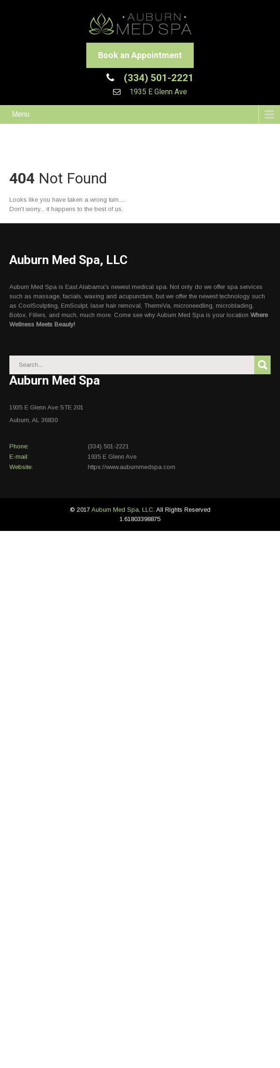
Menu (21, 114)
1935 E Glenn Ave (157, 91)
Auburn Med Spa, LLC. (123, 509)
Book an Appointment (140, 55)
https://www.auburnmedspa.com (131, 466)
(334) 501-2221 (157, 77)
